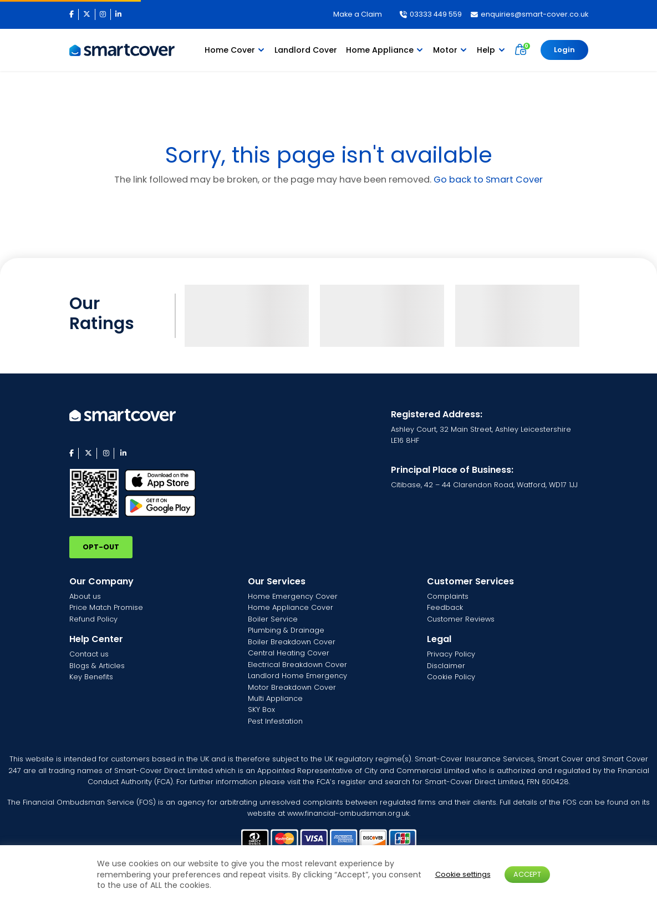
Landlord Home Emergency (297, 675)
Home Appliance (380, 49)
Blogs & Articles (97, 665)
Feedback (445, 607)
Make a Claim (357, 14)
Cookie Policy (451, 676)
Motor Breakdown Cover (292, 687)
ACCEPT (527, 874)
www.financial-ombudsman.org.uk (348, 813)
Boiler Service (273, 619)
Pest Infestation (275, 721)
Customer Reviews (461, 619)
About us (85, 596)
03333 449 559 (431, 14)
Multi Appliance (275, 698)
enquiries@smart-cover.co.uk (529, 14)
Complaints (447, 596)
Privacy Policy (451, 654)
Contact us (89, 654)
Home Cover (230, 49)
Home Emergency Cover (293, 596)
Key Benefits (91, 676)
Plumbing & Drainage (286, 630)
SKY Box (261, 709)
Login (564, 49)
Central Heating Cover (288, 653)
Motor (445, 49)
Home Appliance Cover (290, 607)
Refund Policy (93, 619)
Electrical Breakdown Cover (297, 664)
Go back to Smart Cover (488, 179)
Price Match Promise (106, 607)
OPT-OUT (101, 547)
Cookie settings (463, 874)
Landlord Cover (305, 49)
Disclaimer (446, 665)
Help (486, 49)
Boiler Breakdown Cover (291, 642)
